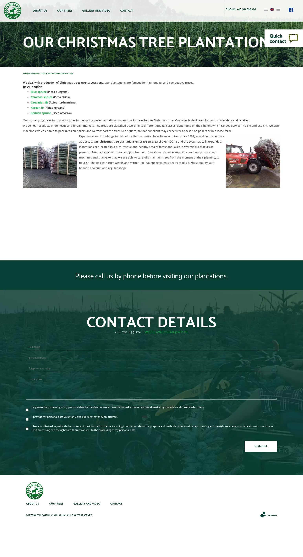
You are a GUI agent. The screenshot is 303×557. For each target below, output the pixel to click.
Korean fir (37, 108)
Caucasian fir (39, 102)
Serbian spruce (41, 113)
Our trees (64, 10)
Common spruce (41, 97)
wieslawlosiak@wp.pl (167, 332)
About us (40, 10)
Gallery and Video (96, 10)
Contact (126, 10)
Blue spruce (39, 92)
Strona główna (31, 73)
